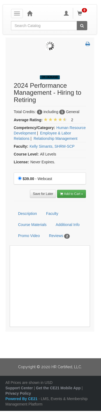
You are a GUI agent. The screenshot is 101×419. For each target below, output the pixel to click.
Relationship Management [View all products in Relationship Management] (56, 138)
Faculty (52, 213)
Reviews (59, 236)
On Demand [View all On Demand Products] (49, 77)
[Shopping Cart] (83, 13)
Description (27, 213)
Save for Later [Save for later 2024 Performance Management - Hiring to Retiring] (43, 194)
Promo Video (29, 236)
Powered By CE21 (22, 399)
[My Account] (66, 13)
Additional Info (68, 224)
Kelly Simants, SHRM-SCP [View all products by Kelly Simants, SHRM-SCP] (52, 146)
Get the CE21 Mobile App (58, 388)
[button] (87, 44)
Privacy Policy (18, 393)
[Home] (29, 13)
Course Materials (32, 224)
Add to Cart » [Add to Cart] (71, 194)
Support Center (19, 388)
